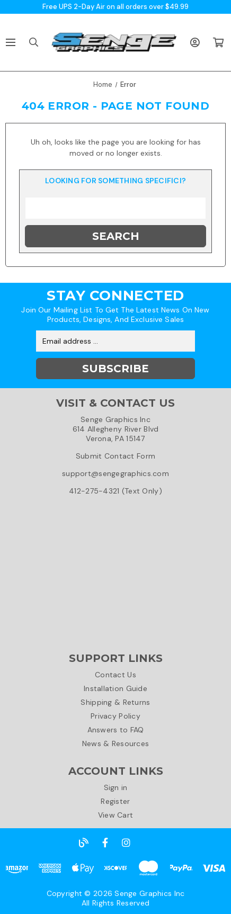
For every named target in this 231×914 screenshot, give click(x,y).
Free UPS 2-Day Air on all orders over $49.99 (115, 6)
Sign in (116, 787)
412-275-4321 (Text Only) (115, 491)
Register (115, 801)
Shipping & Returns (115, 702)
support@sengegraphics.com (115, 473)
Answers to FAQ (115, 729)
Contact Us (115, 674)
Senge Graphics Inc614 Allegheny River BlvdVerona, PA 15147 (116, 429)
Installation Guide (115, 688)
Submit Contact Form (115, 456)
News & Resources (115, 743)
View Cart (116, 815)
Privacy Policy (115, 716)
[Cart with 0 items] (217, 42)
